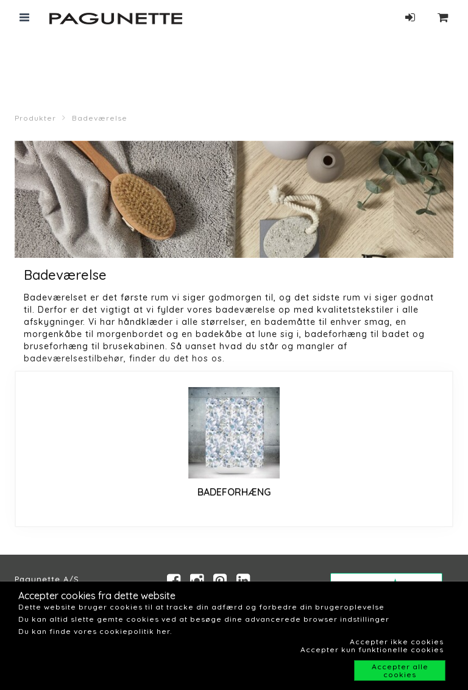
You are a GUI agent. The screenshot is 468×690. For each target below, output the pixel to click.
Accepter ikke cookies (397, 642)
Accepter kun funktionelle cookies (372, 649)
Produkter (35, 118)
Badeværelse (99, 118)
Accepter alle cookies (400, 670)
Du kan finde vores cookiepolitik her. (95, 631)
